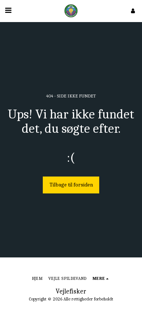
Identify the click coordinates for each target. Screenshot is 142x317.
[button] (8, 10)
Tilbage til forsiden (71, 185)
